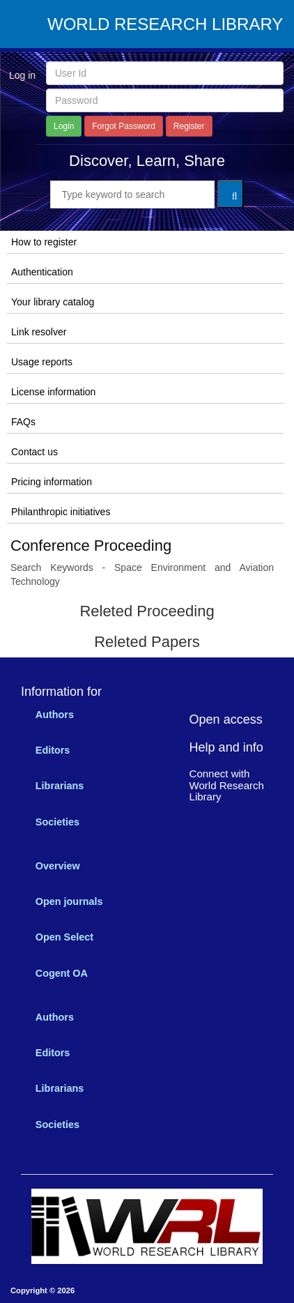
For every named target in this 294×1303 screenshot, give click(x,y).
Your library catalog (52, 301)
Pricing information (51, 481)
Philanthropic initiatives (60, 511)
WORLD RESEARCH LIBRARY (165, 24)
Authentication (42, 271)
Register (189, 126)
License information (53, 391)
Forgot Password (123, 126)
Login (64, 126)
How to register (44, 241)
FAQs (23, 421)
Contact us (34, 451)
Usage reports (41, 361)
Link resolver (38, 331)
